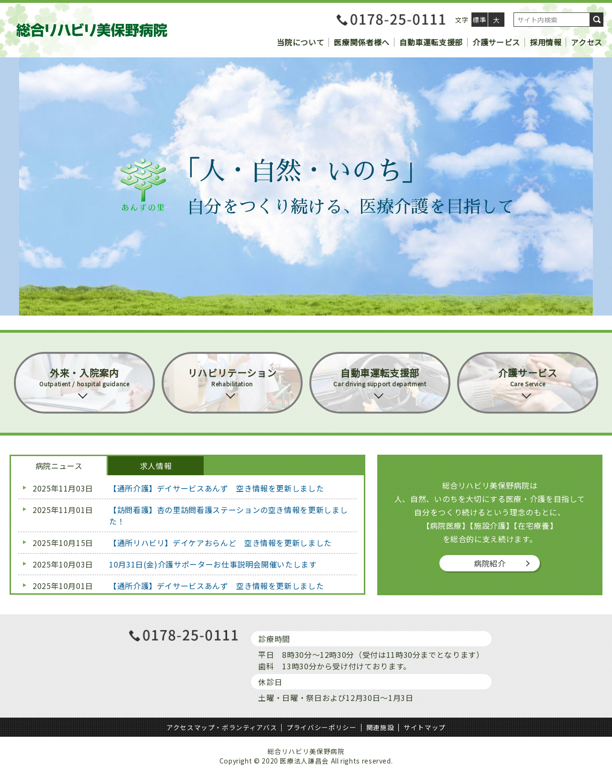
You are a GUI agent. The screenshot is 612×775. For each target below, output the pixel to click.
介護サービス (496, 42)
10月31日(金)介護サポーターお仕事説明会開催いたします (213, 564)
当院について (301, 42)
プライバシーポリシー (321, 727)
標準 (479, 19)
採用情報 (546, 42)
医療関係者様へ (361, 42)
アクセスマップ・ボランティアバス (221, 727)
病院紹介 (490, 563)
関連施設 (380, 727)
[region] (306, 186)
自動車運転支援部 (431, 42)
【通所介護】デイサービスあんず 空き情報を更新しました (216, 488)
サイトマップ (425, 727)
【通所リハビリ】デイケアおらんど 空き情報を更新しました (220, 542)
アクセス (586, 42)
